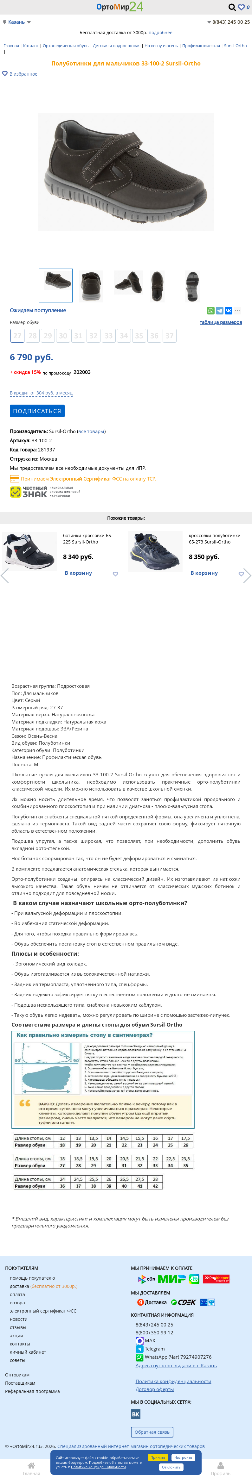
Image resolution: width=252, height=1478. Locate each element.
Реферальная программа (32, 1391)
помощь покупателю (32, 1278)
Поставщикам (20, 1383)
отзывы (18, 1327)
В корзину (78, 572)
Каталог (31, 45)
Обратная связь (152, 1432)
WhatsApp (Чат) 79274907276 (174, 1357)
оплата (17, 1294)
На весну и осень (162, 45)
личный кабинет (28, 1352)
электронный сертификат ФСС (43, 1311)
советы (17, 1360)
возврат (18, 1303)
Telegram (150, 1348)
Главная (11, 45)
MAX (145, 1340)
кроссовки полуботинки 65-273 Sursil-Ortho (215, 538)
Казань (16, 22)
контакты (20, 1344)
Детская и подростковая (117, 45)
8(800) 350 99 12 (154, 1332)
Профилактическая (201, 45)
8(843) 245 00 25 (231, 22)
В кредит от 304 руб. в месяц (41, 393)
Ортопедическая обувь (66, 45)
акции (16, 1335)
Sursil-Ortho (235, 45)
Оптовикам (17, 1375)
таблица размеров (221, 322)
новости (19, 1319)
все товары (91, 431)
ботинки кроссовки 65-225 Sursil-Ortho (88, 538)
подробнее (160, 32)
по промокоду (40, 373)
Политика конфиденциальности (98, 1466)
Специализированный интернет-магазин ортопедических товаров (131, 1446)
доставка (43, 1286)
